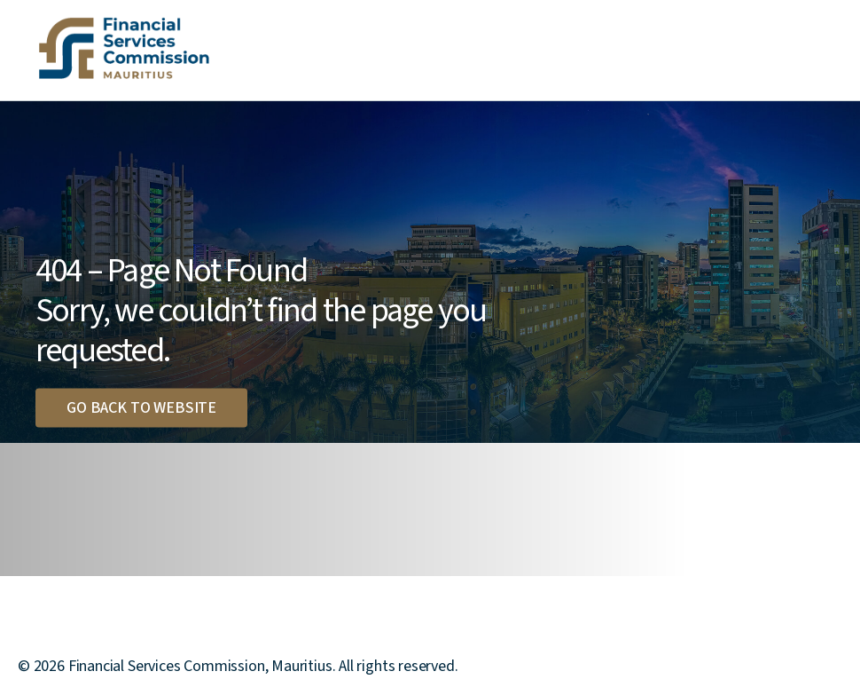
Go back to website (141, 407)
